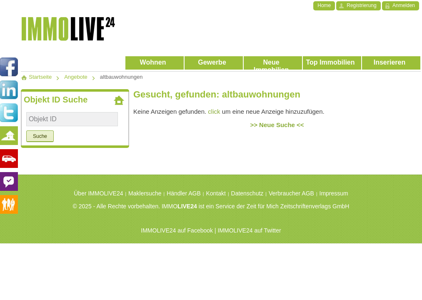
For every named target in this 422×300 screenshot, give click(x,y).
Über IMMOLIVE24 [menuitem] (98, 193)
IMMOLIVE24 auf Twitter (249, 230)
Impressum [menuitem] (334, 193)
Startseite (36, 77)
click (214, 111)
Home (324, 5)
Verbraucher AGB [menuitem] (291, 193)
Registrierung (361, 5)
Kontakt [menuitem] (215, 193)
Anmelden (403, 5)
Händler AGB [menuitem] (184, 193)
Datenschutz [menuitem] (247, 193)
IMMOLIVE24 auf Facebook (177, 230)
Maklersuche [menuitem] (144, 193)
